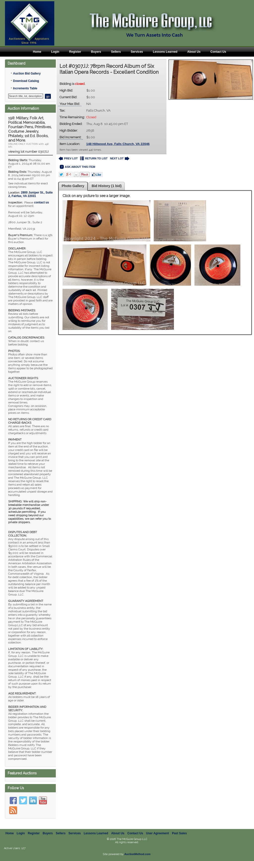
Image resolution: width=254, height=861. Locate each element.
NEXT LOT (119, 158)
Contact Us (218, 51)
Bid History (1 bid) (107, 186)
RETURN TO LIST (94, 158)
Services (137, 51)
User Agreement (157, 833)
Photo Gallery (73, 186)
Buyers (96, 51)
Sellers (116, 51)
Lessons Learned (165, 51)
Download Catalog (26, 81)
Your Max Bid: (70, 104)
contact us (41, 202)
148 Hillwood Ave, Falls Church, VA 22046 (118, 144)
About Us (193, 51)
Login (55, 51)
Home (37, 51)
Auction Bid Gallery (26, 73)
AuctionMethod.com (137, 854)
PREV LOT (68, 158)
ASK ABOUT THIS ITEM (77, 167)
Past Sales (179, 833)
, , (30, 194)
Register (75, 51)
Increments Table (25, 88)
